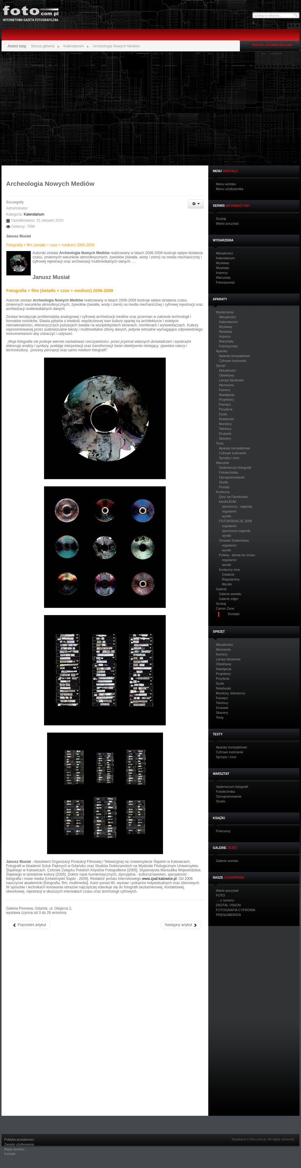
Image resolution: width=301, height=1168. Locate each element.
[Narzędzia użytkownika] (196, 203)
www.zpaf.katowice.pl (159, 879)
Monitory (225, 424)
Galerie (221, 589)
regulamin (229, 511)
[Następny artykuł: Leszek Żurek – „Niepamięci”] (181, 925)
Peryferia (225, 409)
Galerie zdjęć (228, 599)
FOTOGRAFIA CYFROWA (235, 910)
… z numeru (225, 900)
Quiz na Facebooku (233, 497)
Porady (224, 487)
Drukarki (225, 433)
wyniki (226, 516)
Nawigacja (226, 395)
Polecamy (223, 831)
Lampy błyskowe (231, 380)
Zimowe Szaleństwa (234, 540)
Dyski (223, 414)
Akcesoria (226, 385)
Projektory (226, 399)
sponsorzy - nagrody (237, 506)
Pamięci (225, 404)
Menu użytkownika (230, 189)
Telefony (225, 429)
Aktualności (224, 253)
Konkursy (223, 492)
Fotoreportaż (225, 282)
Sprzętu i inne (229, 458)
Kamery (224, 390)
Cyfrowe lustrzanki (232, 361)
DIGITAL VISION (228, 905)
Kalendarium (225, 258)
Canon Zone (225, 608)
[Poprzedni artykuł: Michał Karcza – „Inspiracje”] (29, 925)
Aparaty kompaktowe (234, 356)
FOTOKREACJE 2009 (235, 521)
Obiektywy (226, 375)
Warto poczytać (227, 223)
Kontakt (10, 1154)
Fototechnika (228, 472)
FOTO (220, 895)
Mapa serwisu (14, 1149)
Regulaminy (231, 579)
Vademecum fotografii (235, 467)
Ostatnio (228, 574)
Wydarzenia (225, 312)
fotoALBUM (227, 501)
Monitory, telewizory (230, 693)
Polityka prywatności (19, 1139)
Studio (223, 482)
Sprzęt (221, 365)
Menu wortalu (226, 184)
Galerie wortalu (230, 594)
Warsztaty (223, 277)
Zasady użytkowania (19, 1144)
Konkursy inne (229, 569)
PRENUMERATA (228, 915)
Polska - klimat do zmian (237, 555)
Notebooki (226, 419)
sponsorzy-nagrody (236, 531)
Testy (220, 443)
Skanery (225, 438)
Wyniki (227, 584)
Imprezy (222, 272)
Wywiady (222, 268)
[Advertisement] (59, 108)
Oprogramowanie (231, 477)
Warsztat (222, 463)
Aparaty (221, 351)
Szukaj (221, 218)
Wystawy (222, 263)
